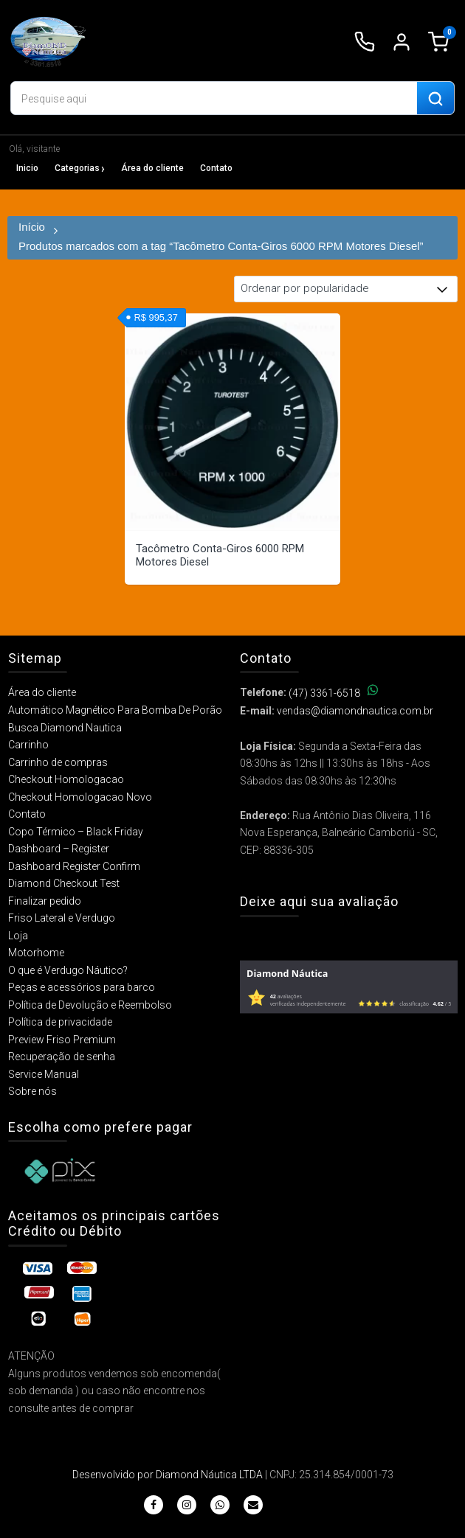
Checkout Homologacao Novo (80, 797)
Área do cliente (152, 168)
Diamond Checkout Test (64, 883)
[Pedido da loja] (346, 289)
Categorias (77, 168)
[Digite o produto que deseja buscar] (214, 99)
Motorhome (36, 952)
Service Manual (43, 1074)
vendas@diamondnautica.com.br (355, 711)
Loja (18, 936)
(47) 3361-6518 (334, 693)
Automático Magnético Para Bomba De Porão (115, 710)
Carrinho (28, 745)
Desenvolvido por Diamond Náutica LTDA (167, 1474)
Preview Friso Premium (62, 1039)
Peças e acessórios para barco (81, 987)
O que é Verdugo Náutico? (68, 970)
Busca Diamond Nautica (65, 728)
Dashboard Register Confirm (74, 866)
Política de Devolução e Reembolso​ (90, 1005)
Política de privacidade (60, 1022)
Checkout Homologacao (66, 779)
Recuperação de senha (61, 1056)
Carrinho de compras (58, 762)
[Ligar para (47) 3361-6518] (364, 42)
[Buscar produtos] (435, 99)
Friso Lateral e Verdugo (61, 918)
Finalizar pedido (44, 901)
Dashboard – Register (58, 849)
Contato (216, 168)
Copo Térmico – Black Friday (75, 832)
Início (31, 226)
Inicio (27, 168)
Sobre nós (32, 1091)
